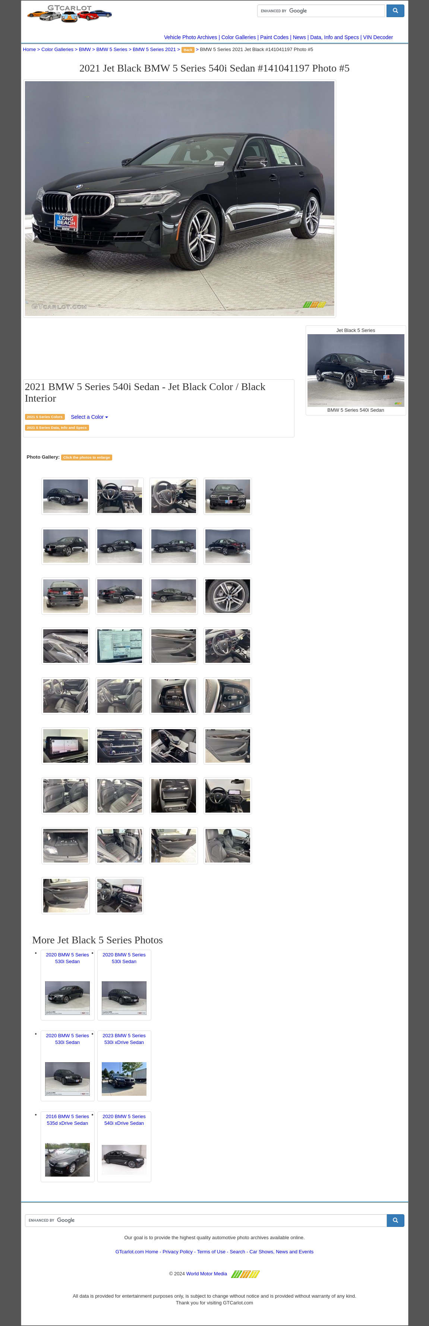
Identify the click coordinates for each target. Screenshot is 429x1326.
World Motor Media (206, 1273)
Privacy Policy (178, 1251)
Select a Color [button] (89, 417)
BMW (85, 49)
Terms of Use (211, 1251)
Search (237, 1251)
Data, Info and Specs (334, 37)
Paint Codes (274, 37)
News (299, 37)
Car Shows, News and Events (281, 1251)
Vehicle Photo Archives (190, 37)
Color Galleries (238, 37)
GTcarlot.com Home (137, 1251)
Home (29, 49)
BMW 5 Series (111, 49)
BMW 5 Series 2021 (154, 49)
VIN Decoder (378, 37)
